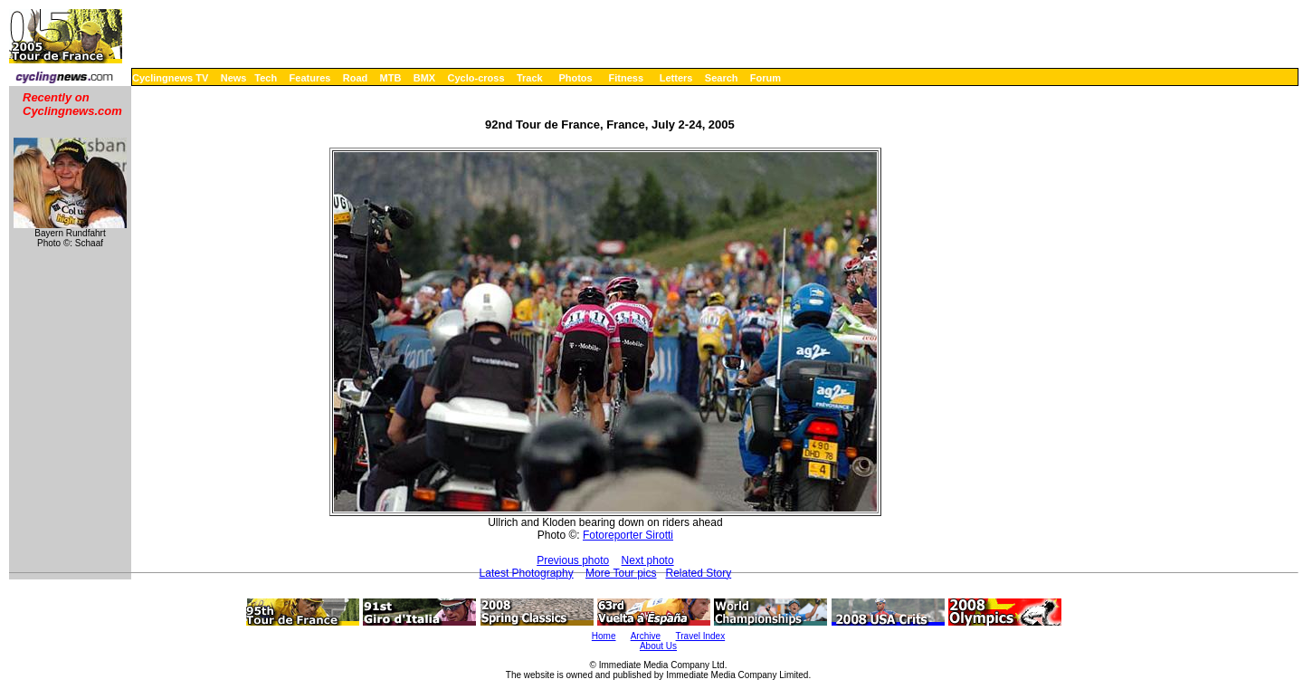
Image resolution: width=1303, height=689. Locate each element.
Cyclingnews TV (170, 77)
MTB (391, 77)
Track (530, 77)
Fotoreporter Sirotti (628, 535)
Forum (765, 77)
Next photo (648, 560)
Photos (575, 77)
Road (355, 77)
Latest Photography (527, 573)
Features (310, 77)
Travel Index (701, 636)
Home (604, 636)
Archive (646, 636)
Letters (676, 77)
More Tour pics (620, 573)
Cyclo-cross (476, 77)
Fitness (625, 77)
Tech (265, 77)
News (234, 77)
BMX (424, 77)
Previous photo (573, 560)
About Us (658, 646)
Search (721, 77)
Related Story (699, 573)
